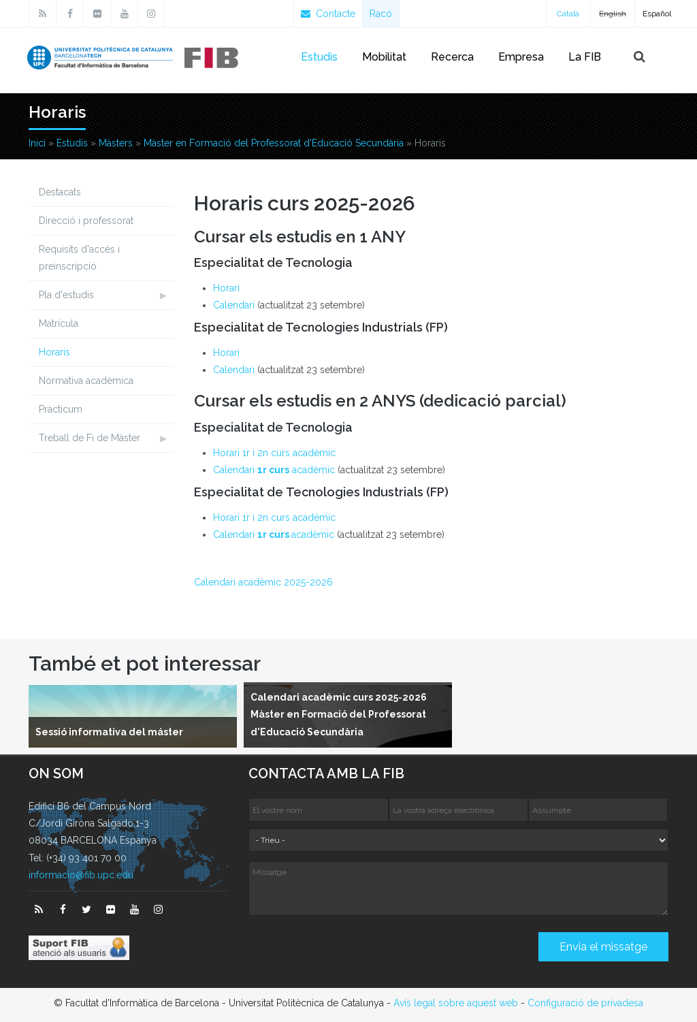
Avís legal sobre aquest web (455, 1002)
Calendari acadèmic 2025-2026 (263, 582)
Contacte (328, 13)
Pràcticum (60, 409)
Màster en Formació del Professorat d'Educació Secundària (274, 143)
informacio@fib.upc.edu (81, 874)
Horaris (54, 352)
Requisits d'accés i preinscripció (79, 258)
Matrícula (58, 323)
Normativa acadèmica (86, 380)
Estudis (319, 56)
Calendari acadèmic (274, 469)
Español (657, 13)
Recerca (452, 56)
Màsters (116, 143)
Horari (226, 288)
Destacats (60, 192)
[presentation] (351, 951)
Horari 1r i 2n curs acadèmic (274, 452)
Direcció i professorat (86, 220)
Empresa (521, 56)
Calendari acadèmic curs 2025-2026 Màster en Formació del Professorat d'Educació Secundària (338, 714)
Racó (381, 13)
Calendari (234, 305)
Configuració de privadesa (585, 1002)
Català (568, 13)
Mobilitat (384, 56)
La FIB (584, 56)
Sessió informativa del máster (109, 731)
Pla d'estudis (66, 294)
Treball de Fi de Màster (89, 437)
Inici (37, 143)
